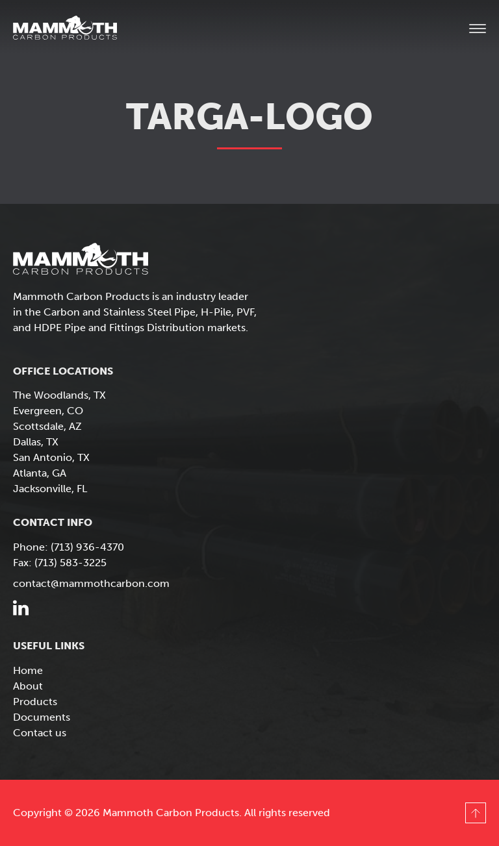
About (28, 686)
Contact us (39, 733)
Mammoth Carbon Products (78, 29)
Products (35, 701)
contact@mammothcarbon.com (91, 583)
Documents (41, 717)
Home (28, 670)
